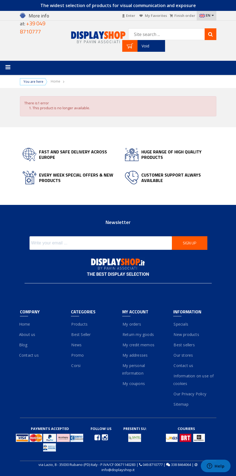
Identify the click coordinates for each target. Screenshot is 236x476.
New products (186, 334)
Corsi (75, 365)
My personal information (133, 369)
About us (27, 334)
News (76, 344)
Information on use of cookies (193, 379)
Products (79, 324)
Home (55, 81)
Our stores (183, 355)
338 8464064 (181, 464)
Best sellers (184, 344)
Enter (128, 15)
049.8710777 (153, 464)
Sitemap (181, 404)
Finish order (182, 15)
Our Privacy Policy (189, 393)
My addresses (135, 355)
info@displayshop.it (118, 469)
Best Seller (81, 334)
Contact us (29, 355)
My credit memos (138, 344)
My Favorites (153, 15)
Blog (24, 344)
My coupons (133, 383)
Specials (180, 324)
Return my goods (138, 334)
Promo (77, 355)
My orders (131, 324)
